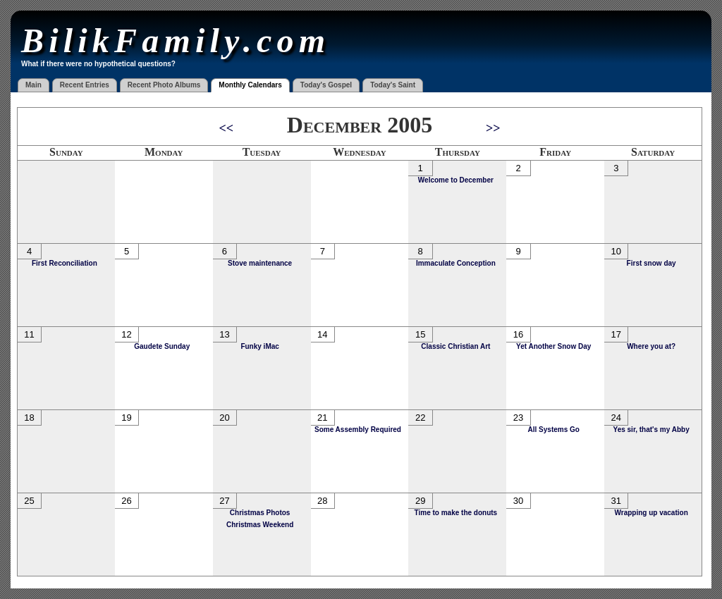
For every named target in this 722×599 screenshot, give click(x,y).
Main (33, 85)
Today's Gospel (326, 85)
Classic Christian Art (455, 346)
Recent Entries (84, 85)
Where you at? (651, 346)
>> (493, 128)
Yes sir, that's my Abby (651, 429)
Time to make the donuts (456, 513)
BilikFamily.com (175, 40)
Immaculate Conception (456, 263)
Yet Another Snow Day (553, 346)
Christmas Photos (260, 513)
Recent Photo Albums (164, 85)
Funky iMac (259, 346)
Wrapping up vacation (650, 513)
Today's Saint (392, 85)
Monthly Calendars (250, 85)
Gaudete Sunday (162, 346)
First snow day (651, 263)
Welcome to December (456, 180)
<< (226, 128)
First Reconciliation (64, 263)
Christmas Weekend (259, 525)
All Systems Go (554, 429)
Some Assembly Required (357, 429)
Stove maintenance (260, 263)
